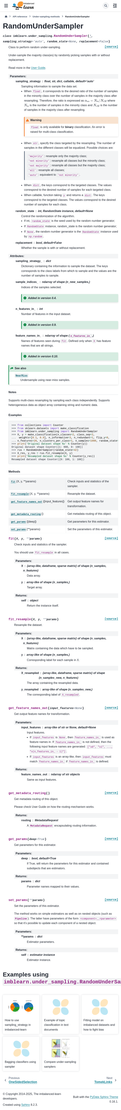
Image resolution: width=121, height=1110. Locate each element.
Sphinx (25, 1104)
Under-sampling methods (46, 16)
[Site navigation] (6, 6)
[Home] (6, 16)
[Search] (106, 6)
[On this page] (115, 6)
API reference (20, 16)
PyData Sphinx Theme (104, 1096)
